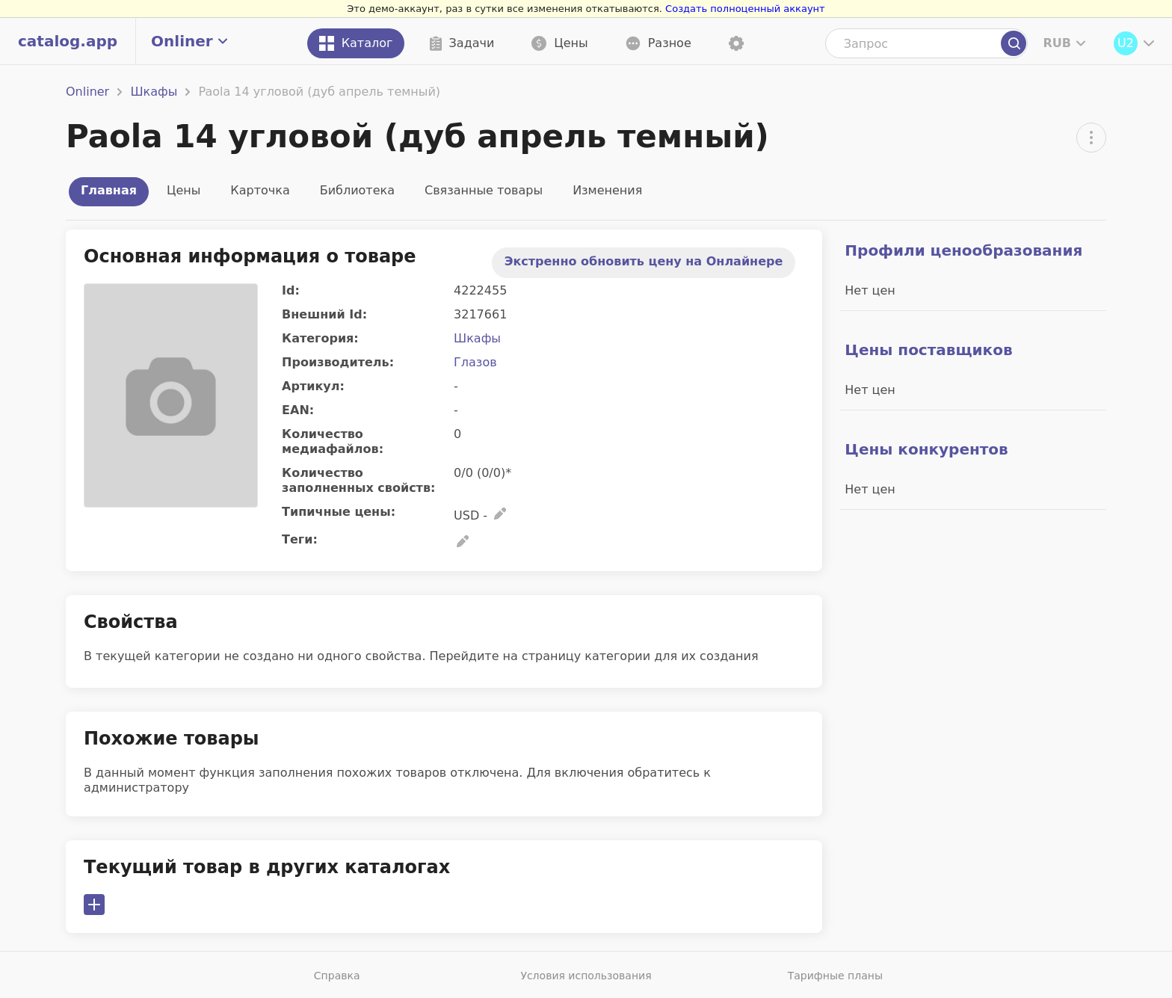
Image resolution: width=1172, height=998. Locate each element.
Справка (337, 976)
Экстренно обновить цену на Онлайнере (644, 261)
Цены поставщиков (928, 350)
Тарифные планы (835, 976)
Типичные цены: (338, 512)
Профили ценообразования (963, 250)
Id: (291, 290)
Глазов (475, 362)
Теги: (300, 539)
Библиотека (357, 190)
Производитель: (338, 362)
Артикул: (313, 386)
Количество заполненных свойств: (358, 480)
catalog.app (67, 41)
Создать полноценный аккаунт (745, 8)
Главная (109, 190)
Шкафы (153, 91)
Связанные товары (484, 190)
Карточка (259, 190)
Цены (183, 190)
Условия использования (585, 976)
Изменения (607, 190)
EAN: (298, 410)
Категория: (320, 338)
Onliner (87, 91)
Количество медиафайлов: (332, 441)
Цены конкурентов (926, 449)
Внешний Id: (324, 314)
